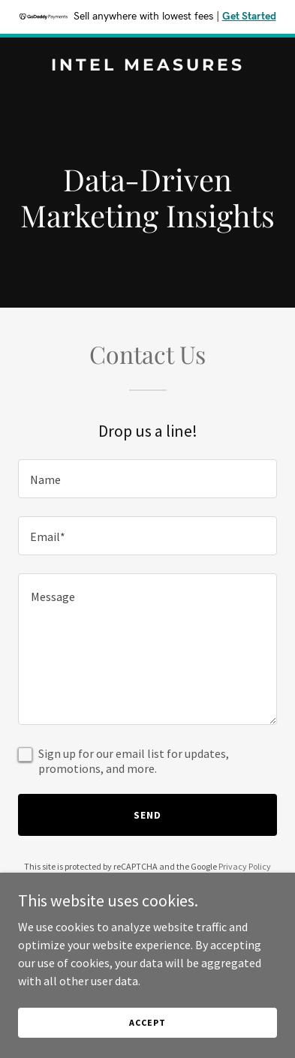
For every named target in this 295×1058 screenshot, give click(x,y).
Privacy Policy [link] (244, 866)
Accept (147, 1022)
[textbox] (147, 478)
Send (147, 815)
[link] (147, 66)
